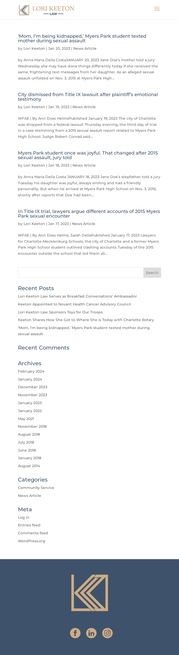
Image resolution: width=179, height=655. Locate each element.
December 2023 (32, 387)
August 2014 (29, 466)
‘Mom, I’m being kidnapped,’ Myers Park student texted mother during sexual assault (82, 38)
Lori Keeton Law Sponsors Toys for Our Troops (60, 312)
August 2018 (29, 434)
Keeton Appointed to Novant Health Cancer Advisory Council (74, 304)
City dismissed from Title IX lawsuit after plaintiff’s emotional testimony (88, 97)
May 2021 (26, 418)
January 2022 (30, 410)
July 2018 (26, 442)
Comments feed (33, 533)
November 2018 (32, 426)
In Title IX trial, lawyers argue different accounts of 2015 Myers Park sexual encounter (89, 214)
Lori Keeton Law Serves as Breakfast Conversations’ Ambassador (77, 296)
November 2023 (32, 395)
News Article (85, 48)
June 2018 (27, 450)
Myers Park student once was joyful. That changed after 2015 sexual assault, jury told (88, 155)
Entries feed (29, 525)
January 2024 (30, 379)
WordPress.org (31, 541)
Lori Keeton (34, 48)
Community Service (36, 487)
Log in (23, 517)
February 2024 (31, 371)
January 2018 (29, 458)
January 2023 (30, 403)
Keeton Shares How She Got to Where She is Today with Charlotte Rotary (86, 320)
